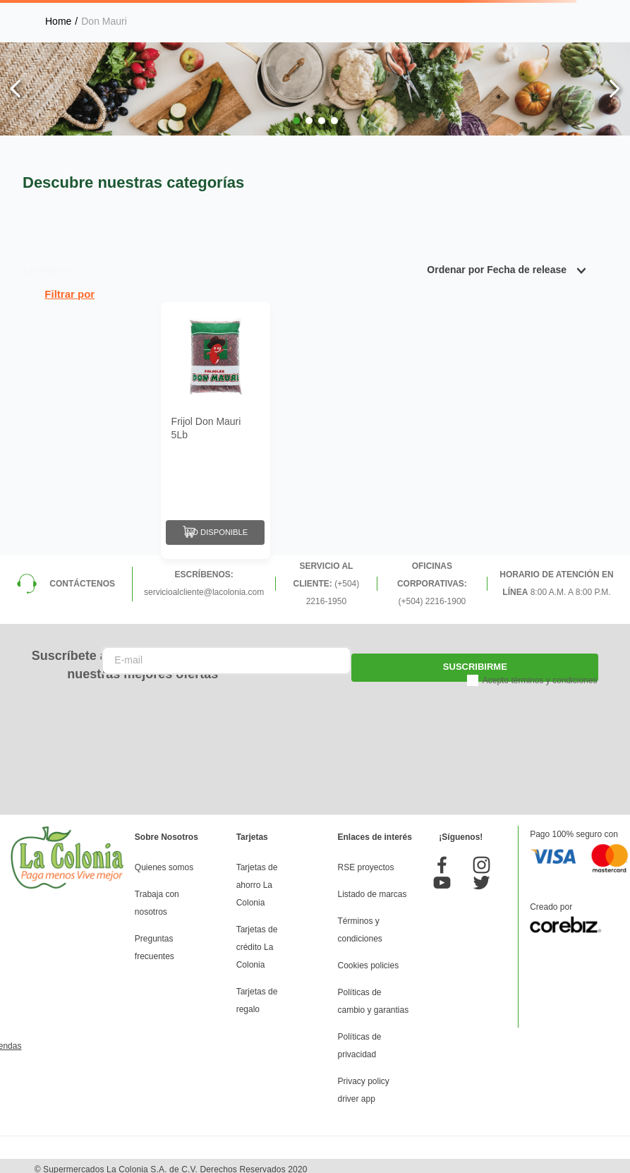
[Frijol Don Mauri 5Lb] (215, 427)
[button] (296, 120)
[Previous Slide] (16, 88)
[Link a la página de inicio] (58, 21)
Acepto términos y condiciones (540, 673)
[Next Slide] (614, 88)
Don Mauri (104, 21)
